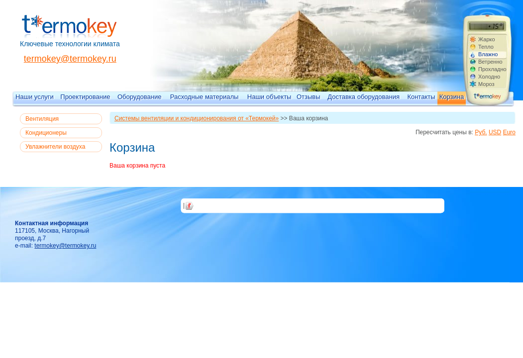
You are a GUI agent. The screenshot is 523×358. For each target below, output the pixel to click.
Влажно (488, 54)
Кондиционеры (46, 132)
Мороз (486, 84)
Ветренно (490, 62)
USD (495, 132)
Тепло (486, 47)
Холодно (489, 77)
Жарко (486, 39)
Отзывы (308, 96)
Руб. (481, 132)
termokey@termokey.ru (70, 59)
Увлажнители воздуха (55, 146)
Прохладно (492, 69)
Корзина (451, 96)
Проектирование (85, 96)
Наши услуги (34, 96)
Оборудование (139, 96)
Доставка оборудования (363, 96)
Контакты (421, 96)
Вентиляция (42, 118)
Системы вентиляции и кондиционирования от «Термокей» (196, 118)
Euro (509, 132)
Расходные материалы (204, 96)
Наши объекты (269, 96)
